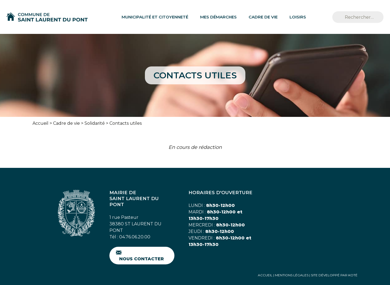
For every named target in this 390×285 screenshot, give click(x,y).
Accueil (40, 123)
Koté (353, 275)
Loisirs (298, 17)
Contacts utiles (125, 123)
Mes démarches (218, 17)
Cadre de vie (263, 17)
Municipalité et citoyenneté (155, 17)
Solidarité (94, 123)
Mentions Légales (291, 275)
